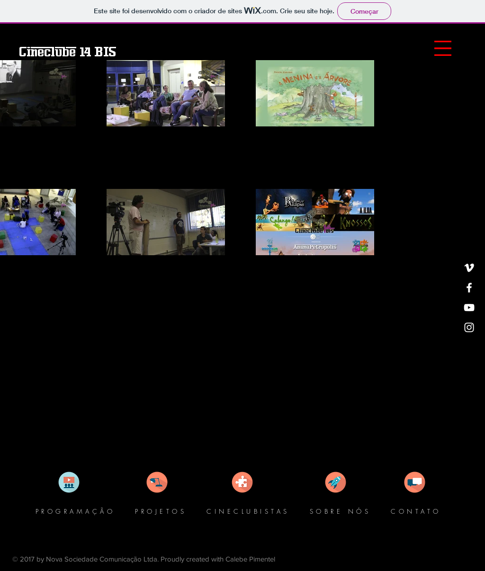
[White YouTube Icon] (469, 307)
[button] (442, 48)
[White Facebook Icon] (469, 287)
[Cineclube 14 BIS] (67, 52)
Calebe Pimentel (250, 559)
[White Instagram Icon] (469, 327)
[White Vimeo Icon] (469, 267)
